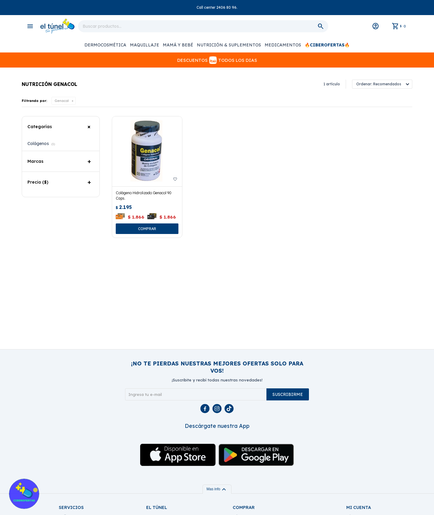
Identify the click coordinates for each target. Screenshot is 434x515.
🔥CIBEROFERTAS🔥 (327, 45)
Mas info (216, 489)
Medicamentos (283, 45)
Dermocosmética (105, 45)
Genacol (62, 101)
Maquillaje (144, 45)
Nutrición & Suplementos (229, 45)
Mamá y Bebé (178, 45)
